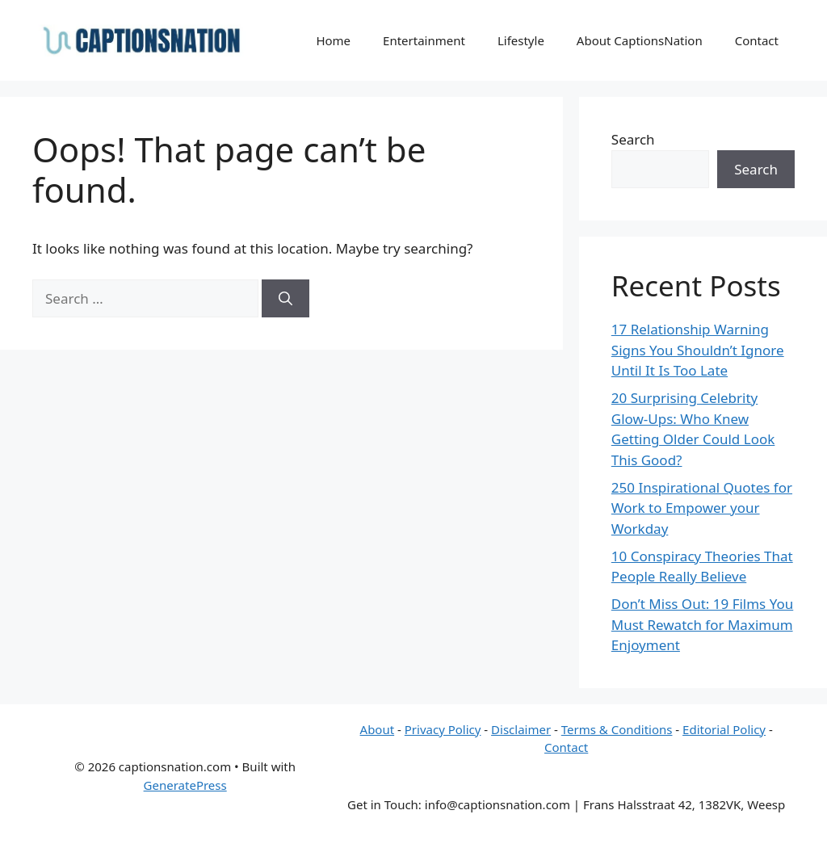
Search (633, 139)
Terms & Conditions (617, 729)
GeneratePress (185, 785)
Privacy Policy (443, 729)
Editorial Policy (724, 729)
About (377, 729)
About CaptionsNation (640, 40)
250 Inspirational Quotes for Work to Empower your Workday (701, 508)
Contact (757, 40)
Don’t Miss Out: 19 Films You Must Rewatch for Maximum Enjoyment (702, 624)
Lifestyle (520, 40)
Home (333, 40)
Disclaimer (521, 729)
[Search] (285, 298)
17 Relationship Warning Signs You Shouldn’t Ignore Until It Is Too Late (697, 350)
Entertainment (424, 40)
